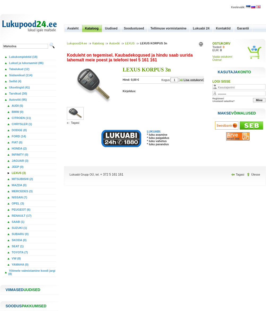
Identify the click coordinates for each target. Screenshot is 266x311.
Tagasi (75, 122)
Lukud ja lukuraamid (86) (26, 63)
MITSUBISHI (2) (22, 179)
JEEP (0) (17, 166)
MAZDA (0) (19, 185)
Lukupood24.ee (77, 43)
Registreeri (218, 98)
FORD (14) (18, 136)
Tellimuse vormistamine (169, 28)
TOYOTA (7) (19, 252)
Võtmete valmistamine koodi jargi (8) (31, 272)
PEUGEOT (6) (20, 209)
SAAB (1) (17, 221)
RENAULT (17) (21, 215)
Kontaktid (223, 28)
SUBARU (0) (20, 234)
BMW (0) (17, 111)
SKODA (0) (19, 240)
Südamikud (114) (20, 75)
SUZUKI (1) (19, 227)
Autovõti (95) (17, 99)
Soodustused (134, 28)
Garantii (243, 28)
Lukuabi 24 (201, 28)
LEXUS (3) (18, 172)
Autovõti (114, 43)
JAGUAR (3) (19, 160)
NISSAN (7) (19, 197)
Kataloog (91, 28)
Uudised (111, 28)
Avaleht (73, 28)
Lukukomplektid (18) (22, 56)
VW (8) (16, 258)
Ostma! (217, 59)
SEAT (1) (17, 246)
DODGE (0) (19, 130)
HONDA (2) (19, 148)
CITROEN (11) (21, 118)
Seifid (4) (15, 81)
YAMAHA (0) (19, 264)
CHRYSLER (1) (21, 124)
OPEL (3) (17, 203)
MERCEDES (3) (22, 191)
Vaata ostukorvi (222, 56)
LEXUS (130, 43)
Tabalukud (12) (18, 69)
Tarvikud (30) (17, 93)
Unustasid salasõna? (223, 101)
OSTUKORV (221, 43)
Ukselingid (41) (19, 87)
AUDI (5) (17, 105)
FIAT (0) (16, 142)
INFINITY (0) (19, 154)
